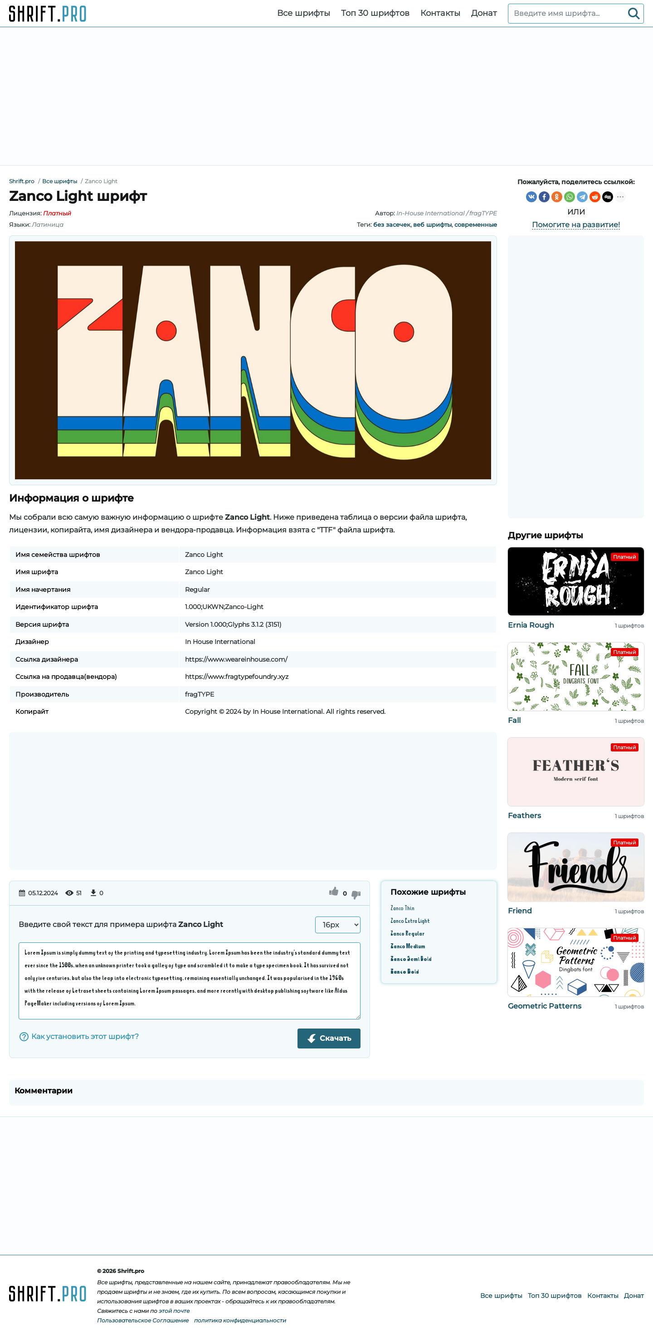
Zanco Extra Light (410, 920)
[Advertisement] (326, 96)
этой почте (174, 1310)
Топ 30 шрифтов (375, 13)
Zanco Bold (404, 971)
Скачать (329, 1038)
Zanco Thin (402, 907)
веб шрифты (432, 224)
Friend (520, 911)
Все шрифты (303, 13)
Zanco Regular (407, 933)
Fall (514, 720)
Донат (484, 13)
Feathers (524, 815)
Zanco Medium (407, 945)
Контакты (440, 13)
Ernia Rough (531, 625)
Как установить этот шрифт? (79, 1036)
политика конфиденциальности (240, 1320)
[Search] (634, 14)
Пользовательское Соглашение (143, 1320)
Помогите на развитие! (576, 224)
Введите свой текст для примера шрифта (121, 924)
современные (475, 224)
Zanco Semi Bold (410, 958)
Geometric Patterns (544, 1006)
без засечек (391, 224)
